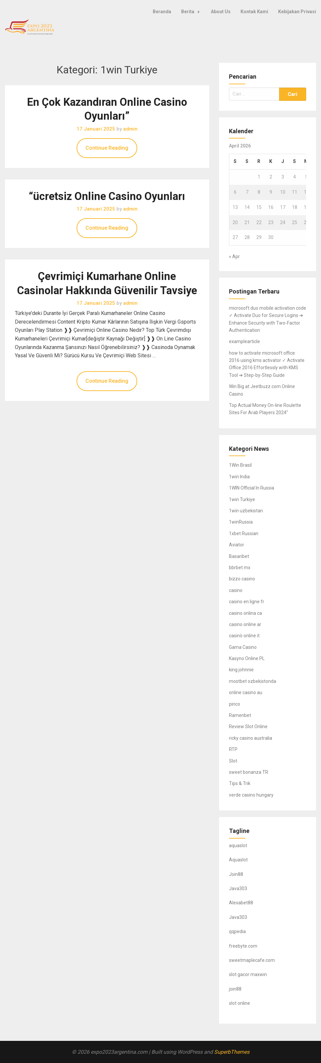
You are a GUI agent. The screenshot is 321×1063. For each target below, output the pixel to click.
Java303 (238, 888)
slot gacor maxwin (248, 974)
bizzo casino (242, 578)
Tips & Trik (239, 783)
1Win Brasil (240, 465)
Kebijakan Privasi (297, 11)
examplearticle (244, 341)
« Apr (234, 256)
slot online (239, 1003)
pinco (234, 704)
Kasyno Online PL (247, 658)
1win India (239, 476)
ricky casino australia (250, 738)
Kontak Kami (254, 11)
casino (235, 590)
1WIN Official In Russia (251, 488)
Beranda (162, 11)
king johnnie (241, 669)
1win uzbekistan (246, 510)
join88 (235, 989)
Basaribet (239, 556)
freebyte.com (243, 946)
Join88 (236, 874)
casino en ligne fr (246, 601)
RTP (233, 749)
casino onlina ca (245, 613)
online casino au (245, 692)
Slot (233, 761)
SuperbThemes (231, 1052)
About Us (221, 11)
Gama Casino (243, 647)
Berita (192, 11)
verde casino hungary (251, 795)
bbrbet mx (239, 567)
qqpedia (237, 931)
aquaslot (238, 845)
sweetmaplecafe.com (252, 960)
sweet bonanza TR (248, 772)
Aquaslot (238, 859)
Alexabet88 (241, 902)
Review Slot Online (248, 726)
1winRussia (241, 522)
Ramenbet (240, 715)
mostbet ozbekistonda (252, 681)
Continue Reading (106, 148)
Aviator (236, 544)
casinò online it (244, 635)
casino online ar (245, 624)
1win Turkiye (242, 499)
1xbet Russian (243, 533)
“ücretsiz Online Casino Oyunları (107, 196)
